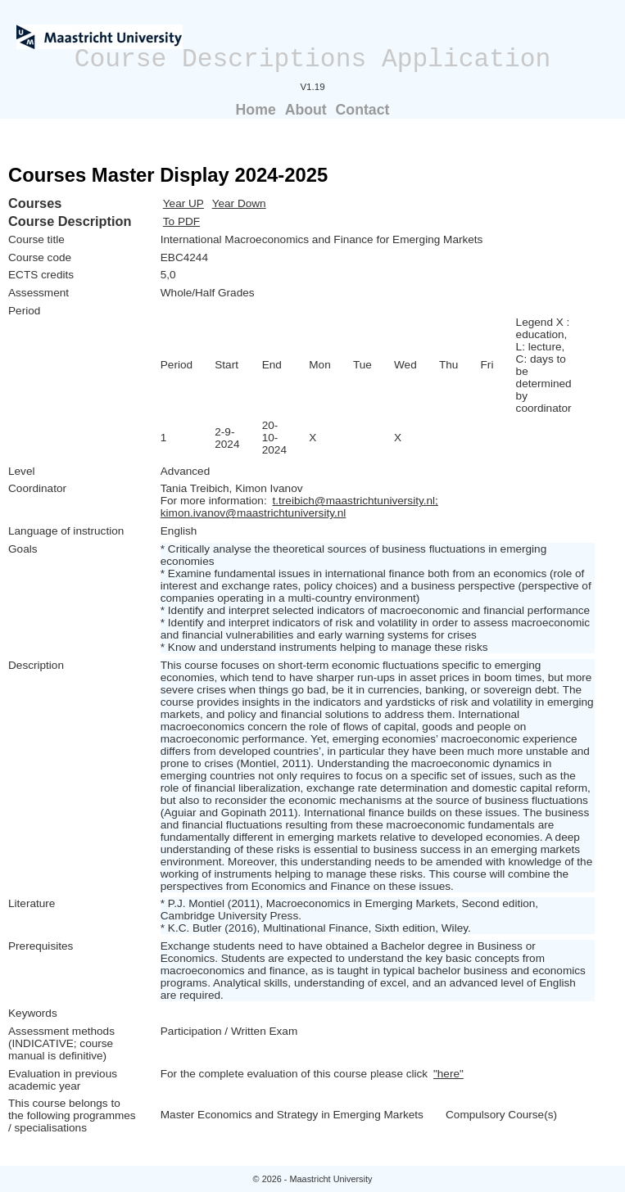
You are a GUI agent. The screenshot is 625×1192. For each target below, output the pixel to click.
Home (256, 110)
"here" (448, 1074)
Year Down (239, 203)
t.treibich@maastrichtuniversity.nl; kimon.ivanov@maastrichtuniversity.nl (299, 506)
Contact (363, 110)
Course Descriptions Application (313, 59)
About (306, 110)
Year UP (183, 203)
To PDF (181, 221)
